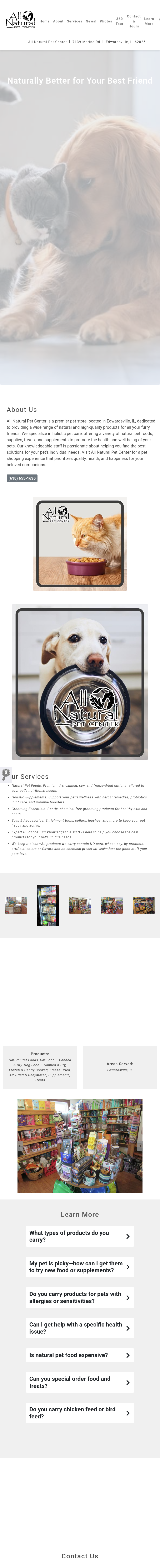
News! (91, 21)
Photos (106, 21)
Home (45, 21)
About (58, 21)
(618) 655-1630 (22, 478)
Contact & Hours (134, 21)
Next (140, 1146)
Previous (20, 1146)
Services (74, 21)
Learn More (149, 21)
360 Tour (120, 21)
